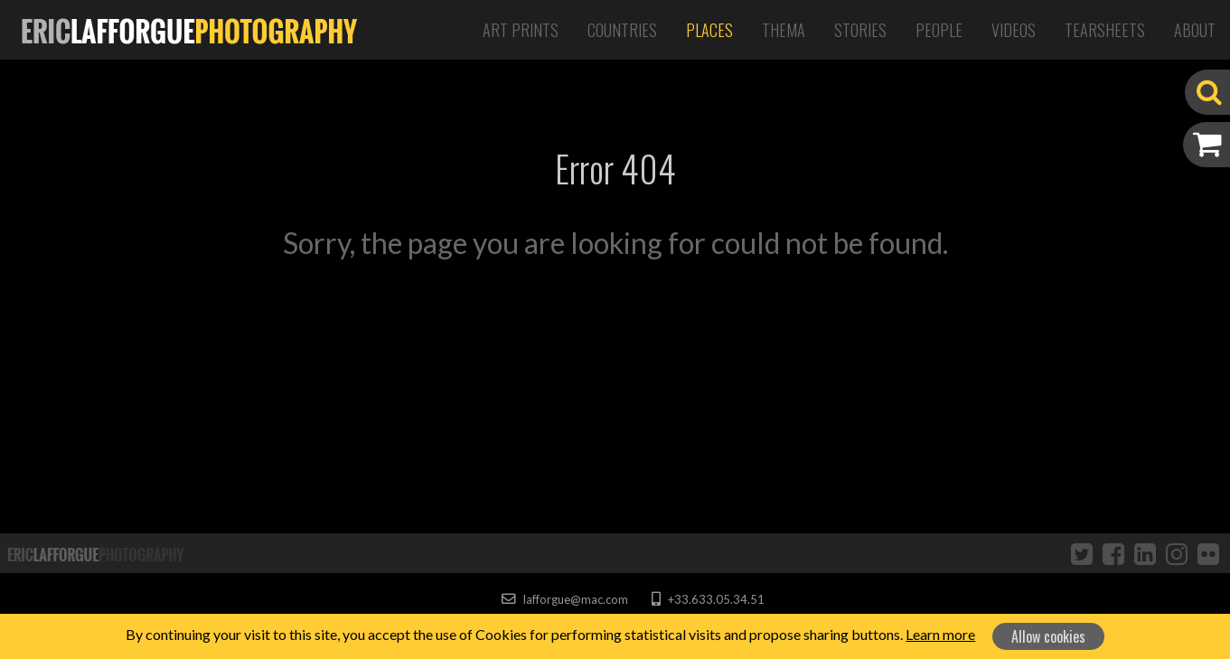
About (1195, 30)
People (938, 30)
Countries (622, 30)
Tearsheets (1105, 30)
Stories (860, 30)
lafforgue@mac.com (565, 599)
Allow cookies (1048, 636)
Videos (1013, 30)
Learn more (940, 634)
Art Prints (521, 30)
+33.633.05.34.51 (708, 599)
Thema (783, 30)
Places (709, 30)
